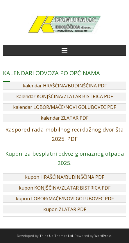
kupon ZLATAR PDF (64, 209)
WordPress (102, 235)
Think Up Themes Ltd (56, 235)
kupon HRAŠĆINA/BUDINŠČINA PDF (64, 177)
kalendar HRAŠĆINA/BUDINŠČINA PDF (65, 85)
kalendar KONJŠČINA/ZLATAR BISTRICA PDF (64, 96)
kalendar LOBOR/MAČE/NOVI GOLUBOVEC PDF (64, 107)
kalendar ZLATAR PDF (64, 118)
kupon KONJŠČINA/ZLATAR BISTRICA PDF (64, 188)
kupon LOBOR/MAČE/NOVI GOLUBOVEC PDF (65, 198)
